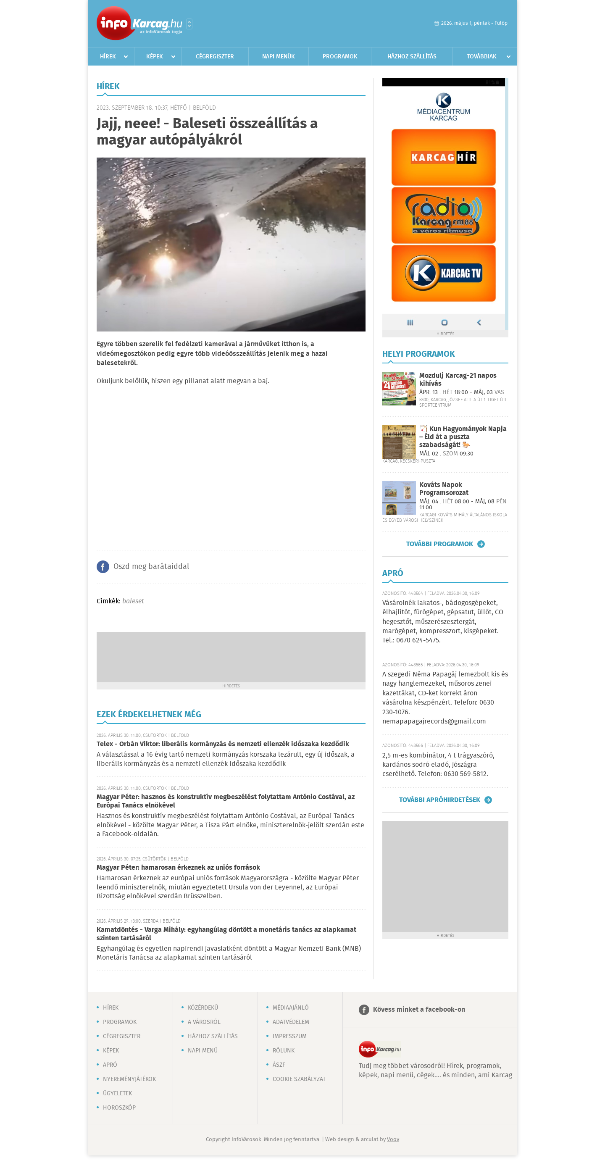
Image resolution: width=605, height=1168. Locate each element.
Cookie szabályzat (299, 1079)
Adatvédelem (291, 1022)
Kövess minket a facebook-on (419, 1010)
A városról (204, 1022)
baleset (133, 601)
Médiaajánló (291, 1008)
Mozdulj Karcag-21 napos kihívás (458, 380)
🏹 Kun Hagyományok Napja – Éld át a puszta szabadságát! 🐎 (463, 437)
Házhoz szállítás (412, 56)
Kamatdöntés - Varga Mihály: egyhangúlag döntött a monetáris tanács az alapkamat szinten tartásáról (226, 934)
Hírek (108, 56)
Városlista (189, 23)
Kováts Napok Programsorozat (443, 489)
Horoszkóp (119, 1108)
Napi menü (203, 1050)
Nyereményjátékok (129, 1079)
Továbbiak (482, 56)
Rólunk (284, 1050)
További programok (439, 544)
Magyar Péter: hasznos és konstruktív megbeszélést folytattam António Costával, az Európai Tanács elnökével (226, 801)
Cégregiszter (215, 56)
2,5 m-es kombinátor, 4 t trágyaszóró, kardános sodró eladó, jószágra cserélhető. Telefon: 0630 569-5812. (438, 765)
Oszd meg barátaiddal (151, 567)
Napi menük (278, 56)
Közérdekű (203, 1008)
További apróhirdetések (439, 800)
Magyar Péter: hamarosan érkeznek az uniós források (178, 868)
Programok (340, 56)
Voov (393, 1139)
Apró (110, 1065)
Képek (154, 56)
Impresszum (290, 1036)
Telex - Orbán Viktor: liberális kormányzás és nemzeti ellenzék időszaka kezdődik (223, 744)
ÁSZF (279, 1065)
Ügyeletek (117, 1093)
